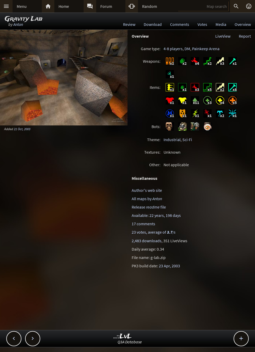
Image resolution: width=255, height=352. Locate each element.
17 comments (143, 223)
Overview (243, 24)
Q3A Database (130, 341)
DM (187, 48)
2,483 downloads (146, 240)
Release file (149, 207)
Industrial (172, 139)
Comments (179, 24)
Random (149, 6)
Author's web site (147, 190)
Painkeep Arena (205, 48)
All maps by (147, 198)
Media (221, 24)
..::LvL (122, 336)
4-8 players (173, 48)
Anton (18, 24)
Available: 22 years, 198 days (156, 215)
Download (153, 24)
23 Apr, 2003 (169, 265)
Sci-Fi (187, 139)
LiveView (222, 36)
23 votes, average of (153, 232)
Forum (106, 6)
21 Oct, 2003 (22, 129)
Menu (22, 6)
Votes (202, 24)
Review (129, 24)
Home (64, 6)
